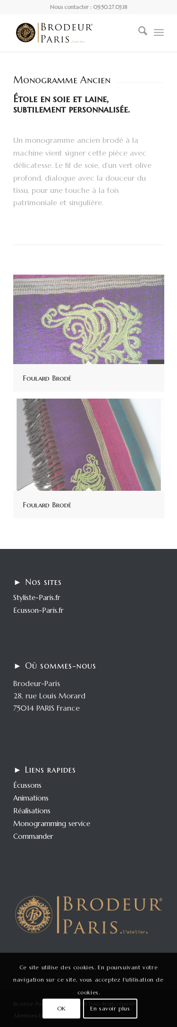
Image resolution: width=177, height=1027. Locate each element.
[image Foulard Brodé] (92, 335)
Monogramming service (51, 823)
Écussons (27, 785)
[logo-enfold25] (73, 33)
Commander (33, 836)
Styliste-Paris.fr (36, 597)
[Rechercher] (138, 33)
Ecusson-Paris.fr (38, 610)
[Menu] (159, 32)
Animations (31, 797)
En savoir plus (110, 1008)
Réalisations (32, 810)
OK (61, 1008)
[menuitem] (138, 33)
